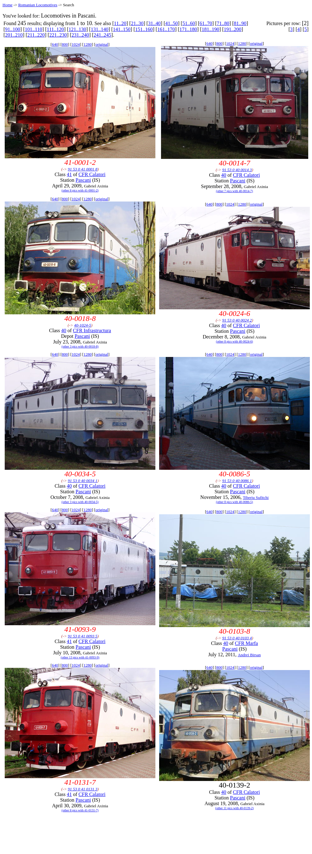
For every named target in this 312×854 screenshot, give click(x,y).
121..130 (77, 29)
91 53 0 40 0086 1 (237, 480)
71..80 (223, 23)
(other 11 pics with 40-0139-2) (234, 808)
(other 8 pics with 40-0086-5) (234, 502)
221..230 (58, 35)
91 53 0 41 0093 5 (82, 636)
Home (8, 5)
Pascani (83, 180)
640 (55, 44)
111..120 (55, 29)
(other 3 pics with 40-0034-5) (80, 502)
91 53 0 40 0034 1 (82, 480)
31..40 (154, 23)
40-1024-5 (82, 325)
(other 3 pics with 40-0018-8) (80, 346)
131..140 (99, 29)
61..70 (206, 23)
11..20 (120, 23)
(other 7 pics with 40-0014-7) (234, 191)
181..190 (210, 29)
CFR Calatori (91, 174)
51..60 (188, 23)
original (101, 44)
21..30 (137, 23)
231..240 (80, 35)
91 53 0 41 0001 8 (82, 169)
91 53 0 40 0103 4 (237, 638)
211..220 (36, 35)
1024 (76, 44)
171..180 (188, 29)
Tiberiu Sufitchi (256, 497)
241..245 (102, 35)
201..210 (14, 35)
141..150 (122, 29)
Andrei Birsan (249, 654)
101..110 (33, 29)
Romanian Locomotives (37, 5)
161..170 (166, 29)
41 (69, 174)
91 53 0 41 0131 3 (82, 789)
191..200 (232, 29)
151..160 (144, 29)
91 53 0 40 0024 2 (237, 320)
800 (65, 44)
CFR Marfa (246, 643)
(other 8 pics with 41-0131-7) (80, 810)
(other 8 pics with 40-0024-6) (234, 341)
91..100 (12, 29)
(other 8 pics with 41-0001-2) (80, 190)
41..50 (171, 23)
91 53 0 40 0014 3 (237, 169)
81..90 (240, 23)
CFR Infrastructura (92, 330)
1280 (87, 44)
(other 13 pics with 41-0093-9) (80, 657)
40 (223, 175)
